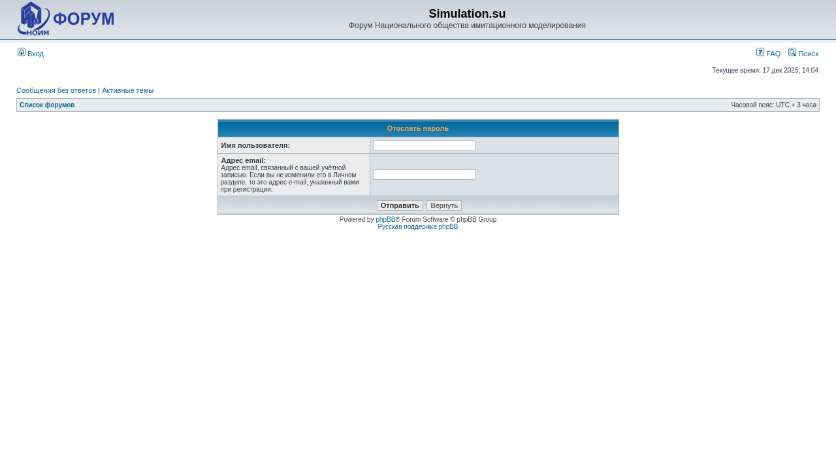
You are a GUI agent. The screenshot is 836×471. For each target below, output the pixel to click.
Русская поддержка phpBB (418, 226)
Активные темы (127, 90)
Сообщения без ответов (56, 90)
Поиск (803, 54)
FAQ (768, 54)
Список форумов (47, 105)
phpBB (385, 219)
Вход (31, 54)
